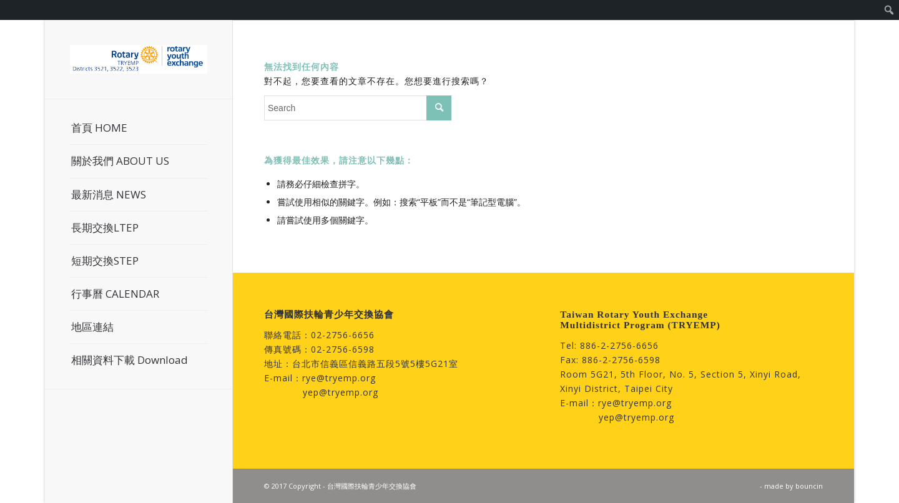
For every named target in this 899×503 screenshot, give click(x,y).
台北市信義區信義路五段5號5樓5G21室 (375, 363)
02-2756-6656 (343, 335)
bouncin (809, 486)
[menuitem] (889, 10)
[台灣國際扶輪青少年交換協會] (138, 59)
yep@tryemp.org (340, 392)
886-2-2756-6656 (619, 345)
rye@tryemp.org (339, 378)
